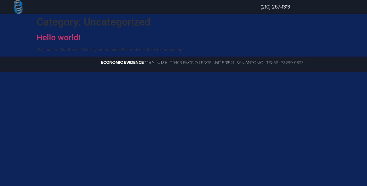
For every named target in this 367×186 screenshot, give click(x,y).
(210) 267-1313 (275, 7)
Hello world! (58, 37)
